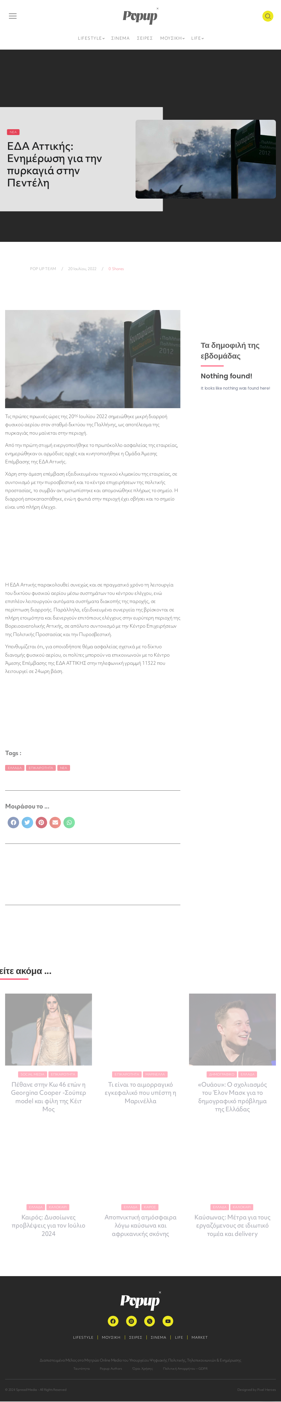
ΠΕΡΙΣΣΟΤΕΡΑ (64, 881)
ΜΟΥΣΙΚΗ (108, 1338)
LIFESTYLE (78, 1338)
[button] (13, 822)
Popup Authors (111, 1369)
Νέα (63, 768)
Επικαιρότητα (41, 768)
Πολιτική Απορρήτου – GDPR (185, 1369)
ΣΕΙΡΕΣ (134, 1338)
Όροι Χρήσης (142, 1369)
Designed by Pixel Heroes (256, 1390)
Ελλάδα (15, 768)
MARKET (204, 1338)
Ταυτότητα (81, 1369)
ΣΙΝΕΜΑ (159, 1338)
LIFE (182, 1338)
